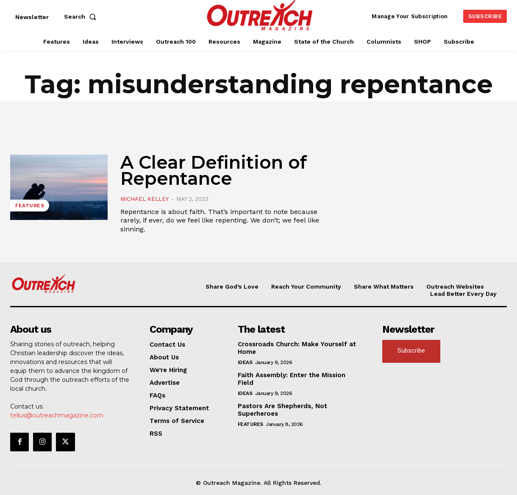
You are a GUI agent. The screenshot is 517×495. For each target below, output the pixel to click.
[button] (82, 16)
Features (29, 206)
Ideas (245, 362)
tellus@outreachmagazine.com (56, 415)
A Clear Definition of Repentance (213, 170)
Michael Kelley (144, 199)
